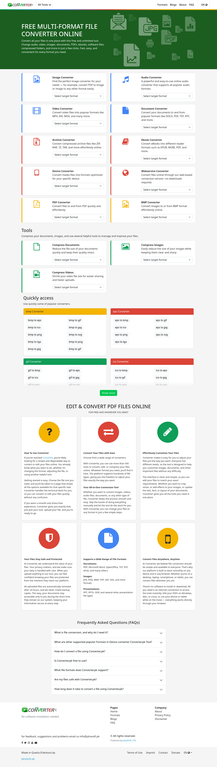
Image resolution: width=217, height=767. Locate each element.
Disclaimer (161, 719)
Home (114, 711)
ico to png (121, 384)
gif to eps (74, 370)
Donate (175, 752)
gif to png (33, 384)
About (182, 4)
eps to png (121, 334)
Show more (108, 393)
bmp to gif (75, 320)
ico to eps (161, 370)
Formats (162, 4)
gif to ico (33, 377)
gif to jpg (74, 377)
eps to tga (121, 341)
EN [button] (204, 4)
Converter (48, 457)
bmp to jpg (75, 327)
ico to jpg (161, 377)
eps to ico (120, 327)
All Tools (44, 4)
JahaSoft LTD (129, 740)
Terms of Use (134, 752)
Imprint (150, 752)
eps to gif (161, 320)
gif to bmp (34, 370)
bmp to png (35, 334)
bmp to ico (34, 327)
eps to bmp (121, 320)
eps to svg (162, 334)
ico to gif (120, 377)
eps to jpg (162, 327)
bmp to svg (75, 334)
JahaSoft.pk (28, 759)
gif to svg (74, 384)
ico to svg (161, 384)
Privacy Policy (163, 715)
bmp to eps (34, 320)
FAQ (191, 4)
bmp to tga (34, 341)
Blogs (173, 4)
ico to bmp (121, 370)
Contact (163, 752)
